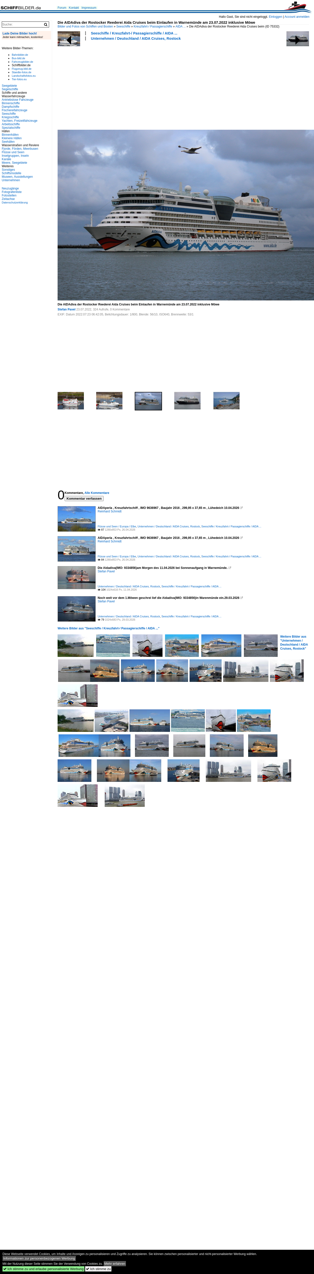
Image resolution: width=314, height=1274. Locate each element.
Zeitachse (8, 199)
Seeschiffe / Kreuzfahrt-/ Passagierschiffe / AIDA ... (134, 33)
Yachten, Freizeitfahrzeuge (20, 120)
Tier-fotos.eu (19, 79)
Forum (62, 7)
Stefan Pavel (66, 309)
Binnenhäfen (10, 134)
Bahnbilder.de (20, 54)
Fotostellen (9, 195)
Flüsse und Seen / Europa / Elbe (117, 526)
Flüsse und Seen (13, 152)
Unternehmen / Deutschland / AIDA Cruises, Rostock (136, 38)
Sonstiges (8, 169)
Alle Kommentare (96, 493)
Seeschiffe (123, 26)
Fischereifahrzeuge (14, 110)
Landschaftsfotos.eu (24, 75)
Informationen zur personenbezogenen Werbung (39, 1258)
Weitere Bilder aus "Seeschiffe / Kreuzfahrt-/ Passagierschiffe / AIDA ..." (109, 628)
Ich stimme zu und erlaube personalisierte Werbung (43, 1269)
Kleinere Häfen (12, 138)
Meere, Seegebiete (14, 162)
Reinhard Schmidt (109, 511)
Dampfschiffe (10, 106)
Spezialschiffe (11, 127)
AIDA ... (181, 26)
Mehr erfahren (114, 1264)
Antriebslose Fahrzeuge (18, 99)
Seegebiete (9, 85)
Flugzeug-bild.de (22, 68)
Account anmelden (296, 16)
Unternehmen (11, 180)
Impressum (88, 7)
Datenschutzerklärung (15, 202)
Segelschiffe (10, 89)
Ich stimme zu (98, 1269)
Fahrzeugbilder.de (22, 61)
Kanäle (6, 159)
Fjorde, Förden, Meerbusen (20, 148)
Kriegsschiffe (10, 117)
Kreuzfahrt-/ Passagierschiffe (153, 26)
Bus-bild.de (18, 58)
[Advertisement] (109, 84)
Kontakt (74, 7)
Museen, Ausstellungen (17, 176)
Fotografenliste (12, 192)
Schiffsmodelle (11, 173)
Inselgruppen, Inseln (15, 155)
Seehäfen (8, 141)
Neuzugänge (10, 188)
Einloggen (275, 16)
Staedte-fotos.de (21, 72)
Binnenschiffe (11, 103)
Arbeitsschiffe (11, 124)
